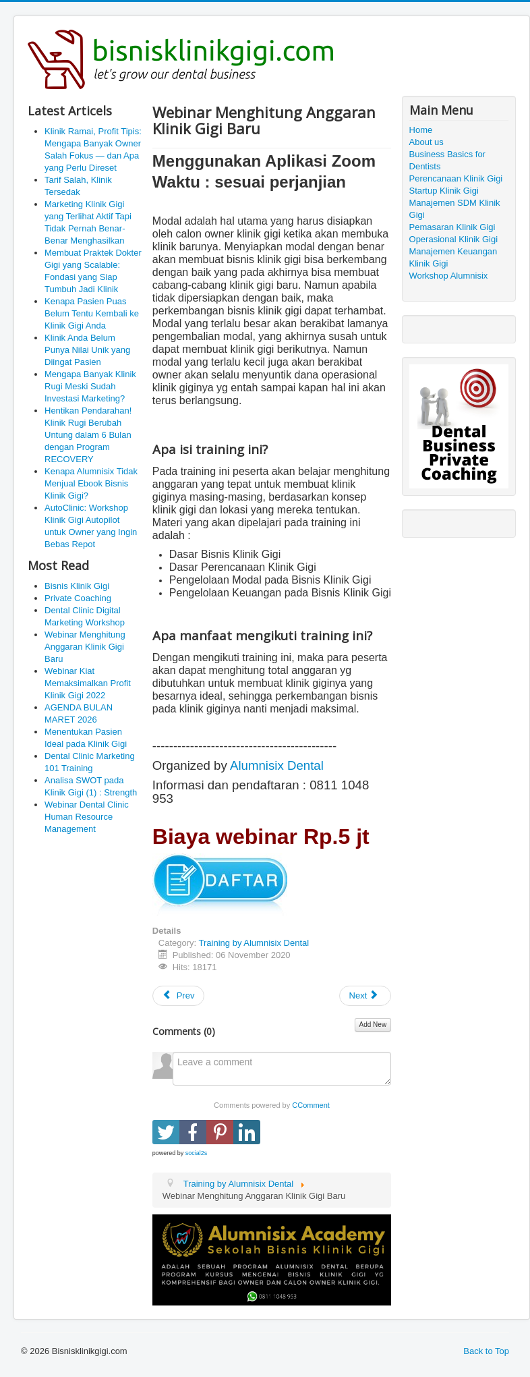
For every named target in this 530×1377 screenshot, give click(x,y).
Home (421, 130)
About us (426, 142)
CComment (311, 1105)
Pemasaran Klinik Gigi (452, 227)
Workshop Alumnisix (448, 276)
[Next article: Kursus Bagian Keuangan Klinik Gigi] (365, 996)
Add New (373, 1024)
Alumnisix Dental (277, 765)
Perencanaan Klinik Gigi (456, 178)
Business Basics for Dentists (447, 160)
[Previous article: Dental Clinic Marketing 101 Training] (178, 996)
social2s (196, 1153)
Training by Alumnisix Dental (254, 943)
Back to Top (486, 1351)
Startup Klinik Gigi (444, 191)
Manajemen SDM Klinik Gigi (454, 209)
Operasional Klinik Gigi (453, 239)
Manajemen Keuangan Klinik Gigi (453, 257)
